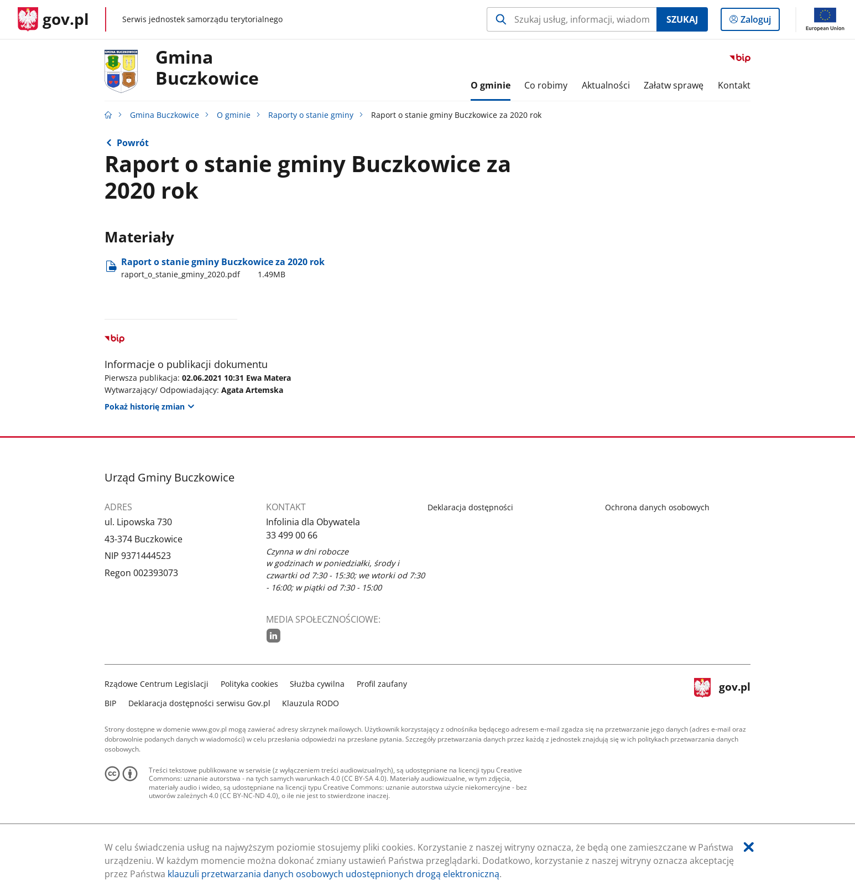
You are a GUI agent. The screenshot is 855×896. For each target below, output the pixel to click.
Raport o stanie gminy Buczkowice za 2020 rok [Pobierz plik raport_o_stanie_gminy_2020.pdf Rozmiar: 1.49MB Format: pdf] (223, 268)
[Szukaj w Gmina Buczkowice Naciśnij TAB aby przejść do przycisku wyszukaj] (571, 19)
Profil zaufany (382, 684)
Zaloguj (759, 21)
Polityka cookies (249, 684)
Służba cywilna (317, 684)
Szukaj (682, 19)
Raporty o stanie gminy (310, 115)
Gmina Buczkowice (207, 68)
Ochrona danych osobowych (657, 507)
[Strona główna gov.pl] (53, 19)
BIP (110, 703)
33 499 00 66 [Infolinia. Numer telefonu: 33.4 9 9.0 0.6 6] (291, 535)
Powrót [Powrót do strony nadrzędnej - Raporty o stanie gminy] (133, 143)
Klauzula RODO (310, 703)
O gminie (234, 115)
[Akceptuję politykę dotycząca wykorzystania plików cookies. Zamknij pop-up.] (748, 847)
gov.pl (722, 692)
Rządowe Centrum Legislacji (156, 684)
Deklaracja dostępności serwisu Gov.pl (199, 703)
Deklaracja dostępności (470, 507)
